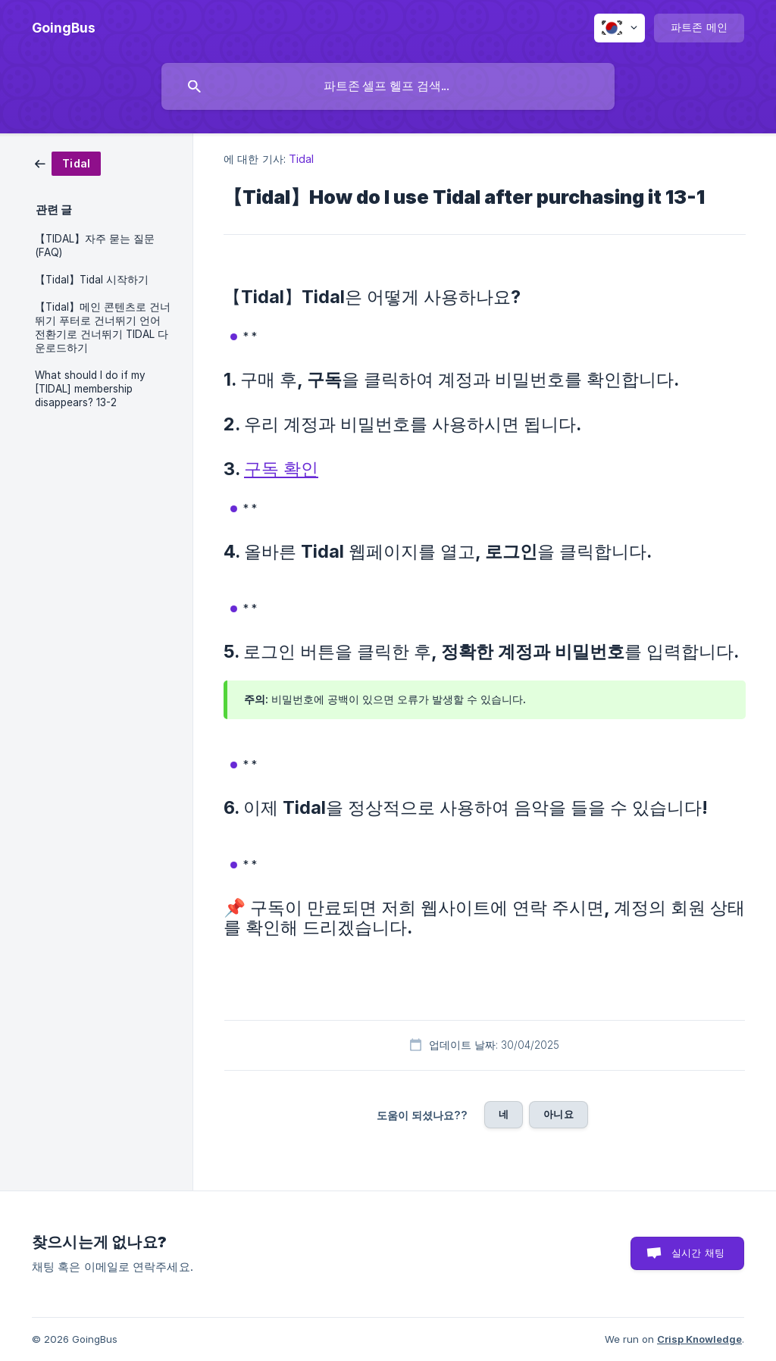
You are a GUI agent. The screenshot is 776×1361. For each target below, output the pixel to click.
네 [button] (503, 1114)
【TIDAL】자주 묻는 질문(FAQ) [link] (95, 245)
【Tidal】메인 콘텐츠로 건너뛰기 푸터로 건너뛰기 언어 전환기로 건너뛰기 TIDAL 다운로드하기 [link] (103, 327)
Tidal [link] (301, 158)
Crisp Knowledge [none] (699, 1339)
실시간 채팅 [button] (697, 1253)
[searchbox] (388, 86)
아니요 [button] (558, 1114)
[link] (68, 162)
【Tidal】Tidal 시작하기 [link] (92, 280)
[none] (63, 28)
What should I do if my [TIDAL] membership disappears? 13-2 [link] (90, 388)
